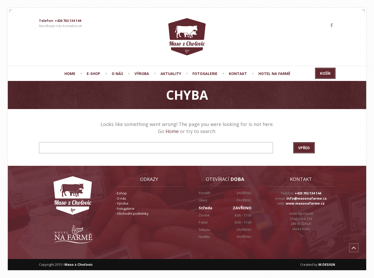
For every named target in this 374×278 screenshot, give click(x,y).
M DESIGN (326, 264)
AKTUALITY (171, 73)
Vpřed (304, 147)
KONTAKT (238, 73)
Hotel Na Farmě (274, 73)
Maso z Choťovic (78, 264)
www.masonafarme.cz (305, 203)
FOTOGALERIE (204, 73)
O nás (121, 198)
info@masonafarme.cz (306, 198)
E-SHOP (93, 73)
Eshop (122, 193)
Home (172, 131)
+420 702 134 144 (308, 193)
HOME (69, 73)
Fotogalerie (126, 208)
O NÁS (117, 73)
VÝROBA (142, 73)
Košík (325, 73)
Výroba (122, 203)
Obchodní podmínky (133, 213)
